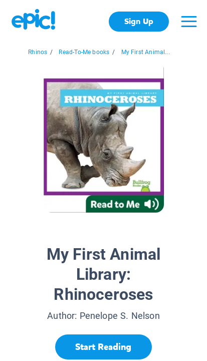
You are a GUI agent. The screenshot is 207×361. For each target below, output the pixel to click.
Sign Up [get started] (138, 21)
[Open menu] (189, 21)
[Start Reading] (103, 346)
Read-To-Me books (84, 52)
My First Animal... (145, 52)
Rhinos (37, 52)
